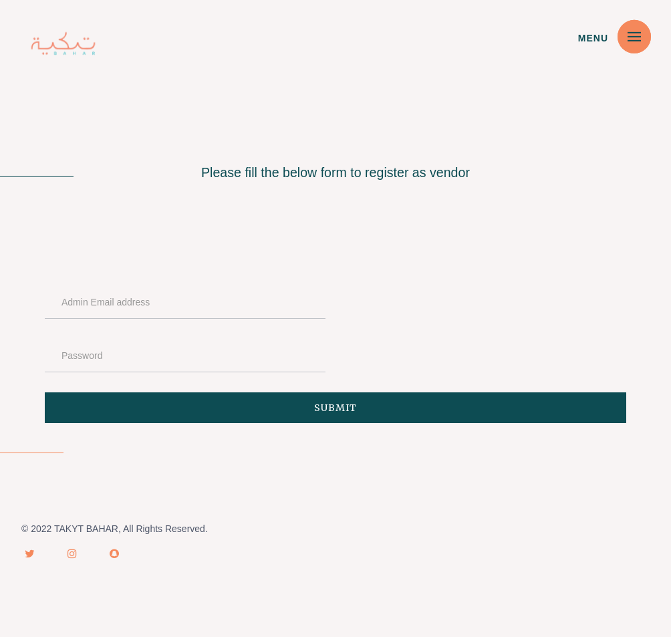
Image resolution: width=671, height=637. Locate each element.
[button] (634, 36)
